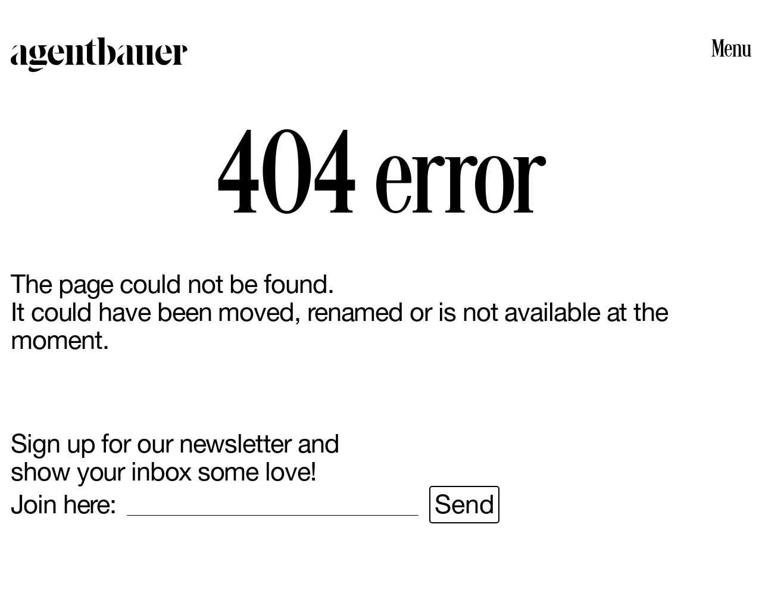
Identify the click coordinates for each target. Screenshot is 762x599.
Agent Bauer (99, 55)
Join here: (63, 505)
